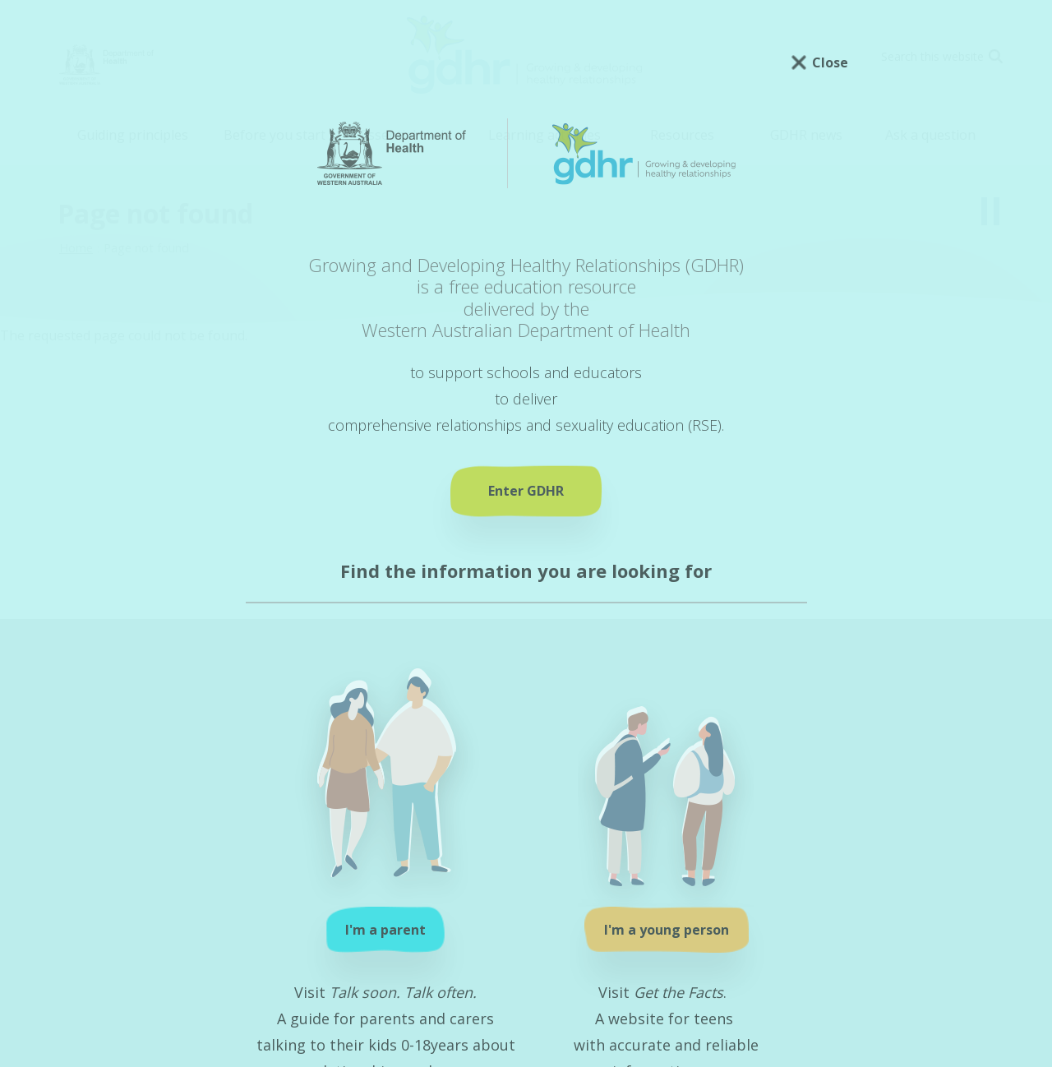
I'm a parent (385, 930)
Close (830, 62)
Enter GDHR (526, 491)
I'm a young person (666, 930)
